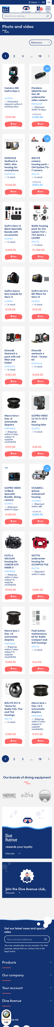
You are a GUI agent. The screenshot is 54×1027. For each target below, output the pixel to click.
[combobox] (40, 42)
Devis (33, 2)
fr (43, 2)
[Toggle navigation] (48, 9)
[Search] (27, 16)
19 (39, 56)
